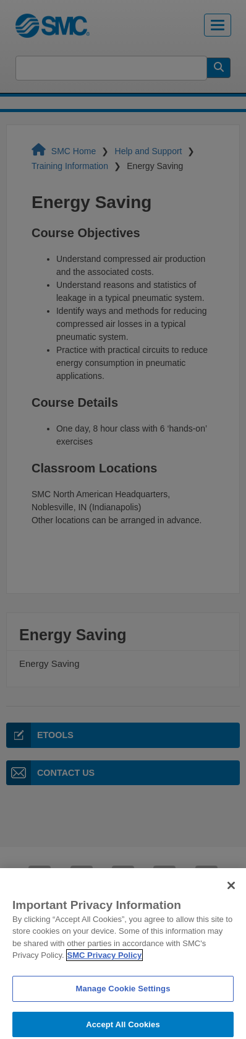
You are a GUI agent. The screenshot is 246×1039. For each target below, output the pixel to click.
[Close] (231, 890)
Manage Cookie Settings (122, 993)
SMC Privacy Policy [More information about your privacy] (104, 960)
